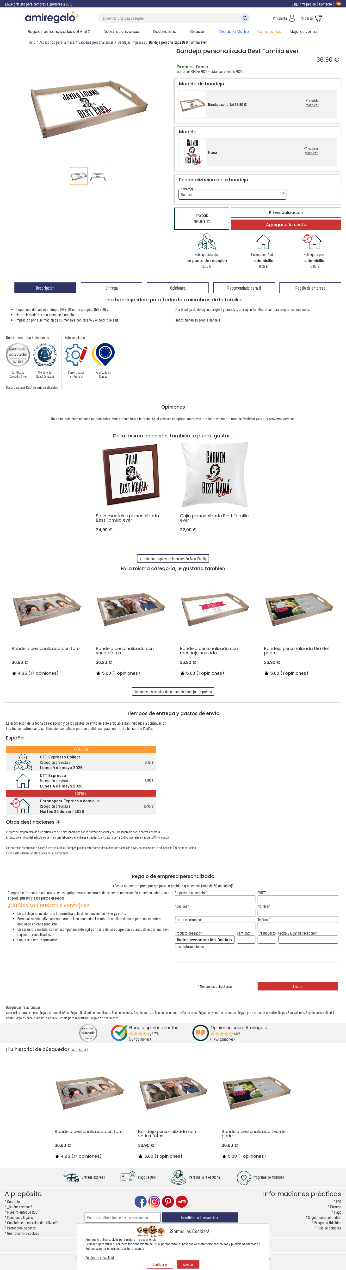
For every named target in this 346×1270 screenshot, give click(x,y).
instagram (154, 1202)
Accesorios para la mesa (22, 1012)
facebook (141, 1202)
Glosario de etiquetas (45, 387)
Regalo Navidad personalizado (90, 1012)
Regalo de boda (122, 1012)
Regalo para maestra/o (74, 1017)
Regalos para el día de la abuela (36, 1017)
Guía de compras (329, 1227)
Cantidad (243, 933)
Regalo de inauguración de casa (176, 1012)
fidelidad (249, 418)
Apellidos (181, 906)
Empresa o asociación (190, 892)
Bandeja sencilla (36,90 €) (227, 104)
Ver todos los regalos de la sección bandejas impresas (173, 691)
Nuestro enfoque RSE (18, 387)
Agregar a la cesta (286, 224)
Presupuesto (267, 933)
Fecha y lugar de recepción (297, 933)
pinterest (168, 1202)
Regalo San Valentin (291, 1012)
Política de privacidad (100, 1257)
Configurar (160, 1264)
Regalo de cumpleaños (54, 1012)
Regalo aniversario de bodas (217, 1012)
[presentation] (256, 972)
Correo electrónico (188, 919)
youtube (182, 1202)
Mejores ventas (304, 31)
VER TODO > (79, 1050)
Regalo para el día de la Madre (257, 1012)
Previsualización (286, 212)
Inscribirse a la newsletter (199, 1217)
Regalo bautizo (143, 1012)
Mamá (212, 152)
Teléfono (263, 919)
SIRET (262, 892)
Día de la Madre (234, 31)
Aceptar (188, 1264)
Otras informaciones (189, 946)
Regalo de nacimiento (104, 1017)
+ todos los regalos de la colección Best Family (173, 558)
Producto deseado (187, 933)
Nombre (263, 906)
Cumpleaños (269, 31)
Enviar (298, 986)
